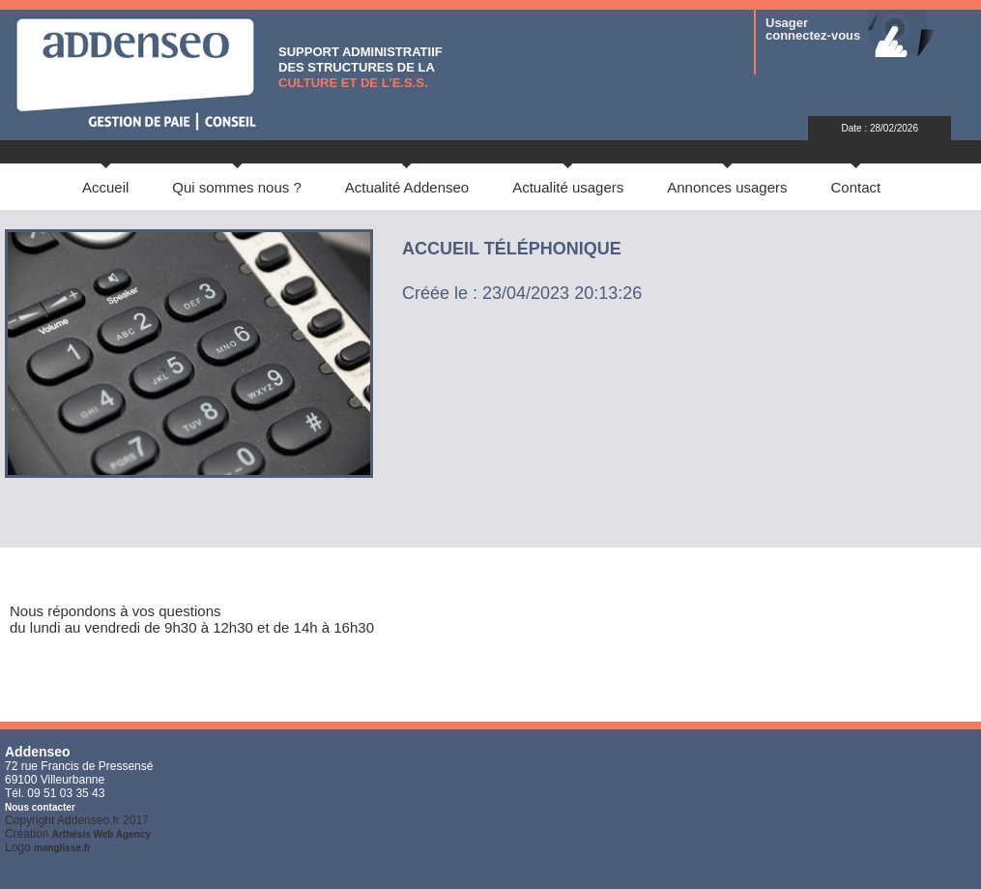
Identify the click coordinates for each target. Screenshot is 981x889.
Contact (856, 187)
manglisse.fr (62, 848)
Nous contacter (40, 807)
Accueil (105, 187)
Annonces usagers (727, 187)
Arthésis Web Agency (101, 834)
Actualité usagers (567, 187)
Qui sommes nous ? (236, 187)
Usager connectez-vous (812, 29)
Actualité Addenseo (407, 187)
